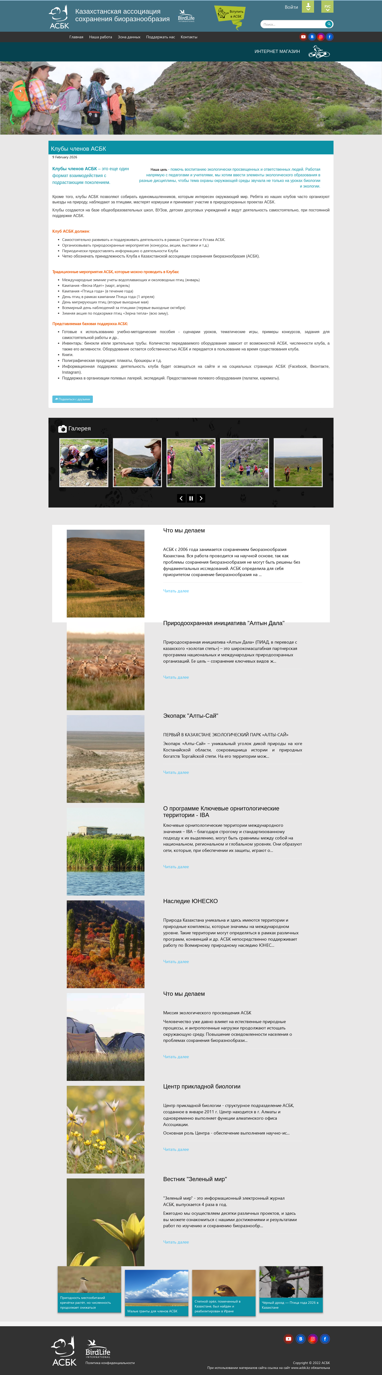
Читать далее (176, 591)
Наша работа (101, 36)
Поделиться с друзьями (72, 399)
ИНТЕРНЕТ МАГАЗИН (292, 51)
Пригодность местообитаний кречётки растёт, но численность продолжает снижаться (85, 1302)
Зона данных (129, 36)
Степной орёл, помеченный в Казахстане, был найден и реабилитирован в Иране (217, 1306)
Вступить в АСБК (236, 14)
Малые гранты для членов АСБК (152, 1311)
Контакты (189, 36)
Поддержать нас (161, 36)
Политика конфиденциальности (110, 1362)
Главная (76, 36)
